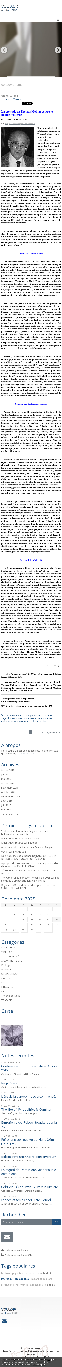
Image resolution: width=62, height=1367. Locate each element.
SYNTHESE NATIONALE (14, 887)
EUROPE (6, 969)
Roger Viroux (10, 1083)
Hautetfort (37, 1348)
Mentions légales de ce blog (33, 1357)
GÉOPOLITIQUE (10, 973)
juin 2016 (6, 774)
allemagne (36, 1284)
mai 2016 (6, 778)
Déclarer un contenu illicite (13, 1357)
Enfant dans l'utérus (12, 838)
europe (30, 1273)
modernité (29, 718)
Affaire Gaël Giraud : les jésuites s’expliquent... (26, 870)
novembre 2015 (10, 787)
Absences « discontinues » (15, 847)
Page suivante (53, 732)
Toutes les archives (10, 814)
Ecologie (6, 965)
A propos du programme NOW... (19, 863)
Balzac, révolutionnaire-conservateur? (28, 1156)
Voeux (4, 851)
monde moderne (43, 718)
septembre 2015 (10, 796)
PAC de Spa (19, 851)
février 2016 (7, 783)
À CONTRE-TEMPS (11, 960)
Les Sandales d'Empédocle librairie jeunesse (30, 879)
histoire (50, 1284)
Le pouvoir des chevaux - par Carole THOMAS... (29, 865)
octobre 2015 (8, 792)
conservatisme (21, 720)
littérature (7, 1278)
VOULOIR (9, 6)
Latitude (32, 842)
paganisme (18, 1273)
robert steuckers (41, 1278)
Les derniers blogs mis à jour (13, 1351)
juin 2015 (6, 805)
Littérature (7, 987)
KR (2, 982)
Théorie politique (10, 995)
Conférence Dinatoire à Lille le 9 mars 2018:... (29, 1068)
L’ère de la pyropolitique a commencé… (29, 1096)
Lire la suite (27, 753)
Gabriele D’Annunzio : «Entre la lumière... (30, 1187)
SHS (3, 991)
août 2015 (6, 800)
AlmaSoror (34, 838)
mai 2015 (6, 809)
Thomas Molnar (11, 99)
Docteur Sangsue (44, 847)
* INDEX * (6, 951)
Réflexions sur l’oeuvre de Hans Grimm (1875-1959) (28, 1141)
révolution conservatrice (14, 1284)
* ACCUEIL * (8, 947)
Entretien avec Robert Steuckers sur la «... (29, 1124)
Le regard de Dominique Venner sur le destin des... (28, 1172)
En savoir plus (38, 1364)
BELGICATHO (8, 873)
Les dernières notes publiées (35, 1351)
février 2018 (7, 770)
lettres (5, 1273)
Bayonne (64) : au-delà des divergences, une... (26, 885)
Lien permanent (11, 715)
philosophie (22, 1278)
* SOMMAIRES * (10, 956)
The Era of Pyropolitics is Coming (26, 1109)
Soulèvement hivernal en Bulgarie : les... (22, 831)
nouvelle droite (45, 1273)
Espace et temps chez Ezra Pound (26, 1200)
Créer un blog (26, 1348)
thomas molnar (15, 718)
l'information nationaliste (15, 834)
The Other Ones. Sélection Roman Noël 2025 (25, 877)
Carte (7, 1011)
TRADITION (7, 1000)
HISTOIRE (6, 978)
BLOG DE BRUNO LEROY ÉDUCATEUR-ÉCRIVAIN (29, 857)
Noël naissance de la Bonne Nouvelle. (21, 855)
